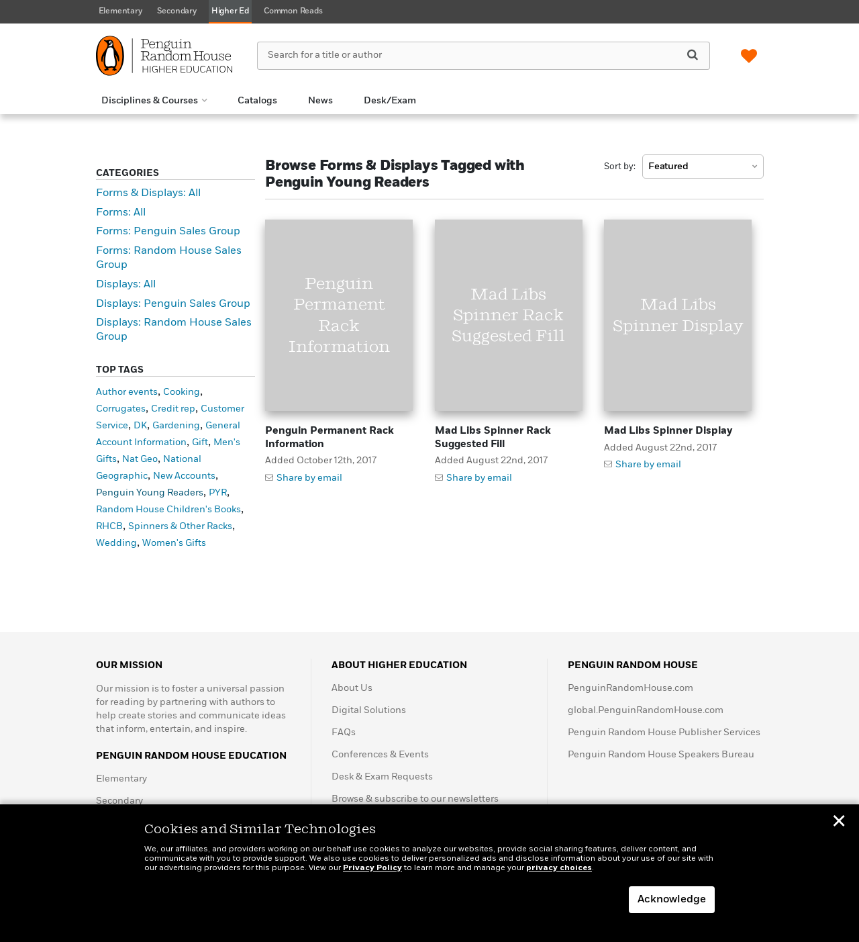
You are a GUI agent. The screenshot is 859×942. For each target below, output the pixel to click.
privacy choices (559, 868)
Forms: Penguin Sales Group (168, 231)
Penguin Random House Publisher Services (664, 732)
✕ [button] (839, 823)
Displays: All (126, 284)
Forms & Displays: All (148, 193)
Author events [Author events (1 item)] (127, 392)
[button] (154, 100)
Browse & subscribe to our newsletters (415, 799)
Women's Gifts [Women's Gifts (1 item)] (174, 543)
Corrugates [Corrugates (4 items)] (121, 409)
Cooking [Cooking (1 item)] (181, 392)
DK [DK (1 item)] (140, 425)
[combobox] (703, 166)
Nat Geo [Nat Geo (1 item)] (140, 459)
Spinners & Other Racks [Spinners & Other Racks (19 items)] (180, 526)
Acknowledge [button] (672, 899)
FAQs (344, 732)
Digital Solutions (369, 710)
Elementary (121, 779)
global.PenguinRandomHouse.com (645, 710)
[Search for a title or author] (483, 56)
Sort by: (620, 166)
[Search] (692, 55)
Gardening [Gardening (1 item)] (176, 425)
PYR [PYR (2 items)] (218, 493)
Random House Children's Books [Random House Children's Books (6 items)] (168, 509)
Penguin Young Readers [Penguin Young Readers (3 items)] (149, 493)
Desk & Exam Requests (382, 777)
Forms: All (121, 212)
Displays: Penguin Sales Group (173, 304)
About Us (352, 688)
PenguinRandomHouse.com (630, 688)
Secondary (119, 801)
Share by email (309, 478)
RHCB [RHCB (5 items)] (109, 526)
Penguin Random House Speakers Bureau (661, 754)
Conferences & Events (380, 754)
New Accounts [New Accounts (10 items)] (184, 476)
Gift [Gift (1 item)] (200, 442)
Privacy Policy (372, 868)
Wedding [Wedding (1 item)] (116, 543)
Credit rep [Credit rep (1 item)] (173, 409)
